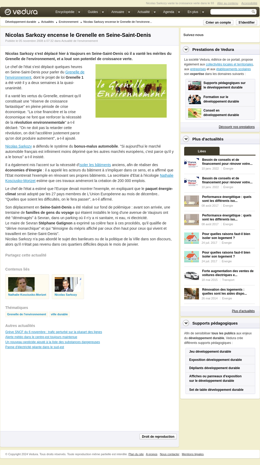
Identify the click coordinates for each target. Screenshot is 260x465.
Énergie (228, 168)
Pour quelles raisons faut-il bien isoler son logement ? (226, 236)
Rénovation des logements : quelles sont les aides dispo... (224, 291)
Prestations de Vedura (213, 49)
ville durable (59, 314)
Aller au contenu (227, 3)
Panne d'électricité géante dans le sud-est (34, 347)
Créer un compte (218, 22)
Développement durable (20, 21)
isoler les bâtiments (95, 165)
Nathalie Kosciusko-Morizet (27, 294)
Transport (228, 279)
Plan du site (135, 454)
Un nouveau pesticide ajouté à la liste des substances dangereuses (52, 342)
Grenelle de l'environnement (26, 314)
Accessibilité (249, 3)
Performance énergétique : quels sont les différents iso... (227, 199)
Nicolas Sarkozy (18, 146)
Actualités (47, 21)
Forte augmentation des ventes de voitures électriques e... (228, 273)
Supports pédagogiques (215, 323)
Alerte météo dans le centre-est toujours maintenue (41, 337)
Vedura (27, 13)
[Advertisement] (45, 393)
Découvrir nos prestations (237, 127)
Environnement (68, 21)
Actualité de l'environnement (79, 40)
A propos (151, 454)
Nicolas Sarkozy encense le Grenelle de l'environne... (117, 21)
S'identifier (246, 22)
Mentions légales (193, 454)
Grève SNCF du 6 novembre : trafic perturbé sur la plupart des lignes (53, 332)
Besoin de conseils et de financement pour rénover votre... (227, 162)
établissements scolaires (233, 69)
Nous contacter (169, 454)
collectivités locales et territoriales (229, 64)
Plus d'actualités (243, 311)
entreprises (198, 69)
